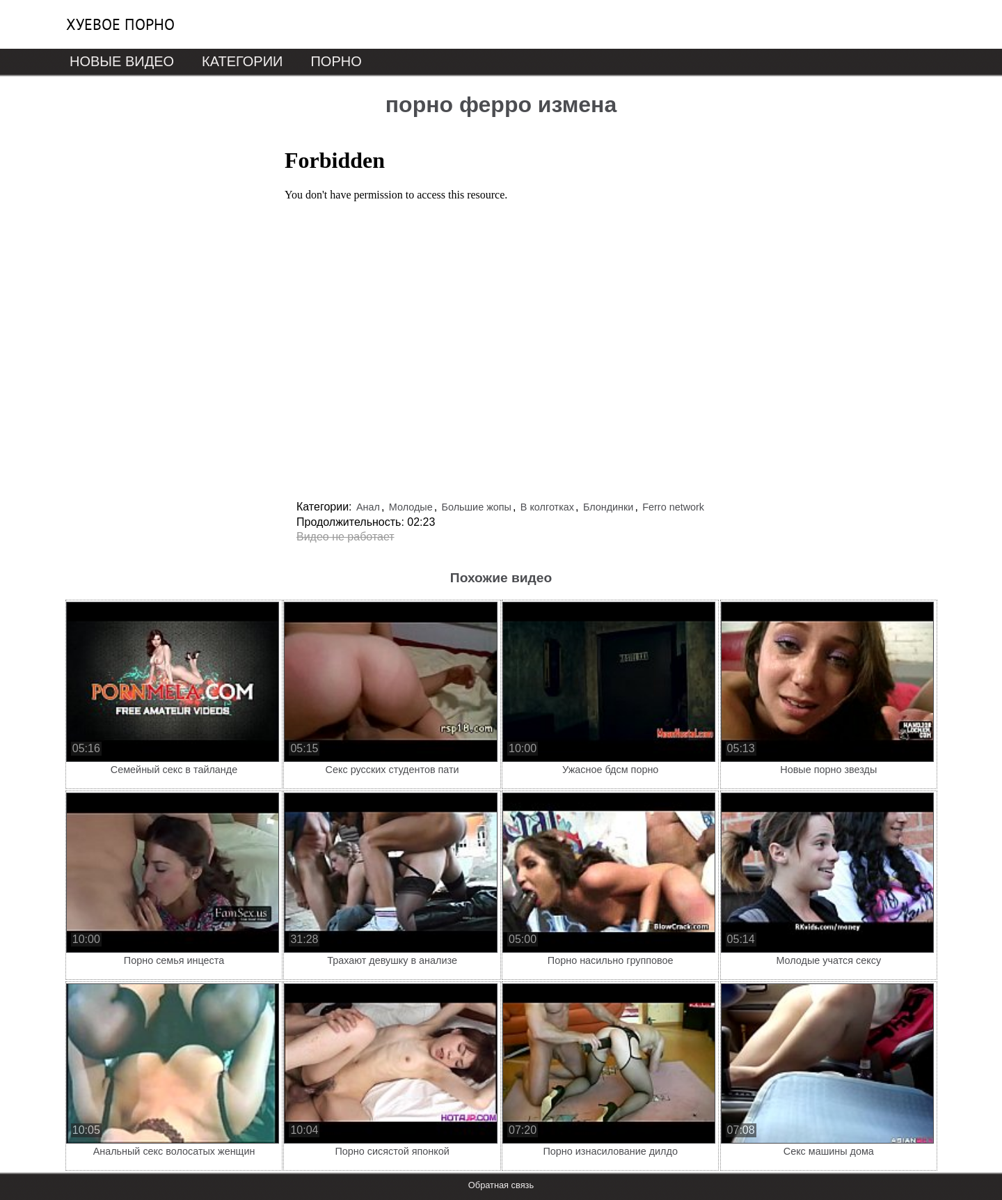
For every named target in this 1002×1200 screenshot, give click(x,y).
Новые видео (122, 61)
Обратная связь (501, 1185)
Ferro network (673, 507)
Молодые (411, 507)
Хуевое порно (120, 24)
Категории (242, 61)
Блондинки (608, 507)
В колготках (547, 507)
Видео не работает (345, 537)
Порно (335, 61)
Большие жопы (476, 507)
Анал (368, 507)
